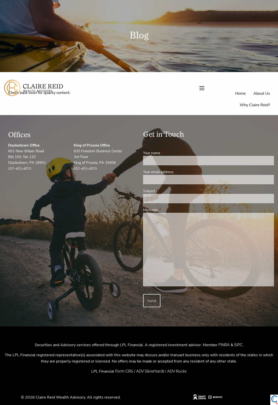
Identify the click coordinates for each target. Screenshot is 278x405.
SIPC (238, 345)
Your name (168, 153)
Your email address (175, 172)
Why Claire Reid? (255, 105)
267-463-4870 (19, 168)
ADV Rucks (177, 371)
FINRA (224, 345)
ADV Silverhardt (150, 371)
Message (167, 210)
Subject (166, 191)
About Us (261, 93)
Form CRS (124, 371)
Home (240, 93)
